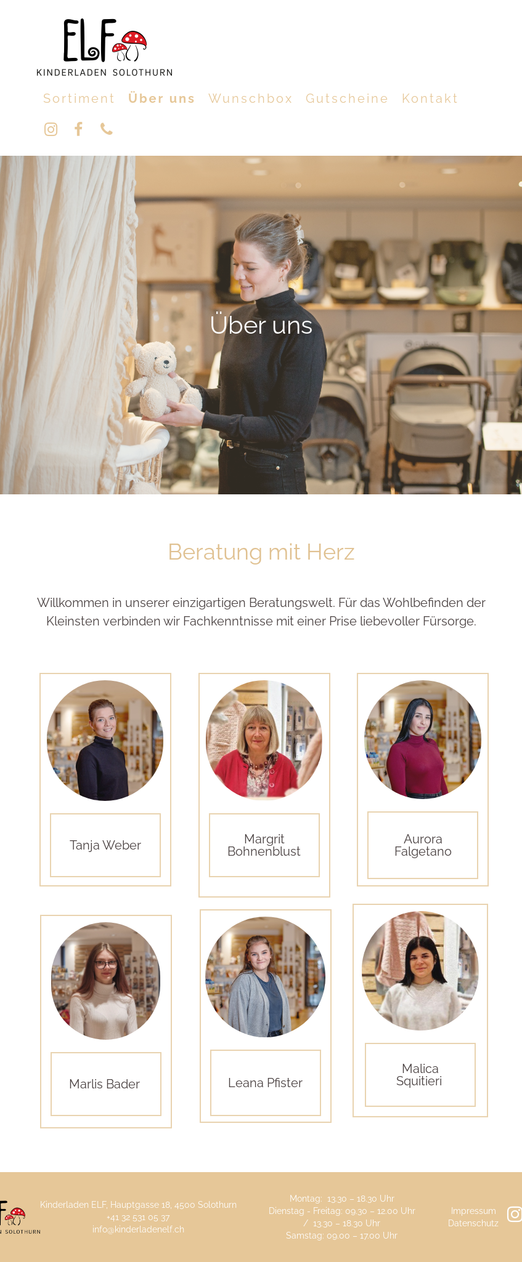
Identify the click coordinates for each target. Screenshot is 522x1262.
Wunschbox (250, 98)
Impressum (473, 1211)
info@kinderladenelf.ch (138, 1229)
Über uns (162, 98)
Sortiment (79, 98)
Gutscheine (347, 98)
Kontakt (430, 98)
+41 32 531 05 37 (138, 1217)
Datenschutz (473, 1223)
